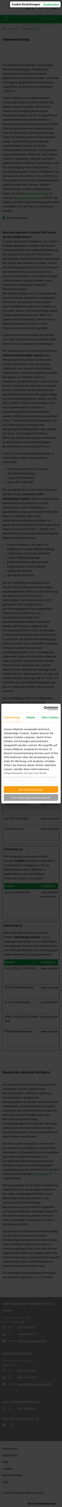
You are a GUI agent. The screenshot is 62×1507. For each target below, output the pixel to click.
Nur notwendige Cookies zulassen (31, 797)
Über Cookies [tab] (50, 717)
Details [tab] (30, 717)
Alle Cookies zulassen (31, 789)
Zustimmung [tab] (12, 717)
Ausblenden (51, 4)
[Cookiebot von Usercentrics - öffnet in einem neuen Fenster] (44, 708)
